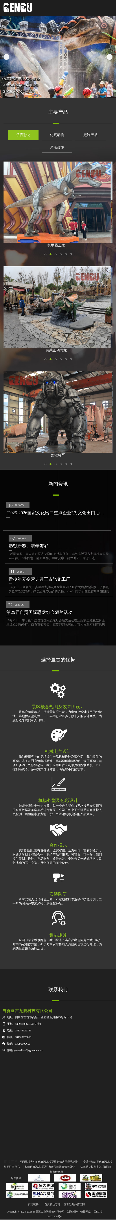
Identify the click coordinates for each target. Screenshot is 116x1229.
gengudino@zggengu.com (28, 1050)
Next (109, 57)
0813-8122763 (23, 1030)
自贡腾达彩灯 (52, 1204)
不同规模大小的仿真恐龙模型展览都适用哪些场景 (49, 1161)
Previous (6, 57)
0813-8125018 (23, 1037)
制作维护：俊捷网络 (79, 1211)
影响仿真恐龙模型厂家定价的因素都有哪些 (50, 1166)
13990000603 (22, 1023)
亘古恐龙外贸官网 (74, 1204)
